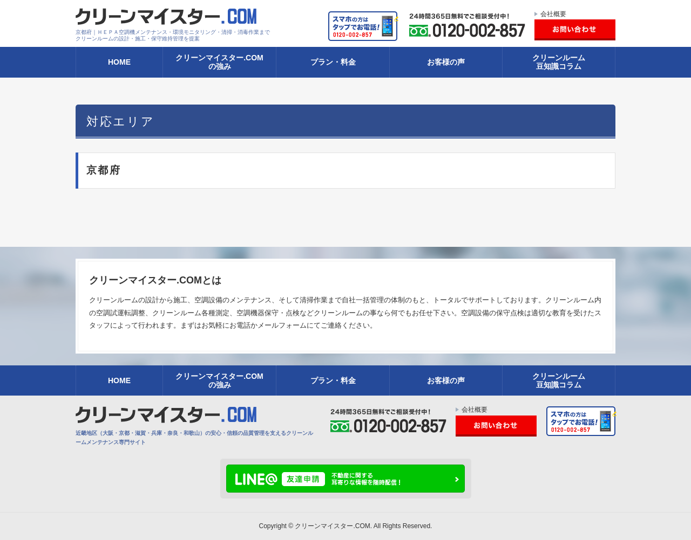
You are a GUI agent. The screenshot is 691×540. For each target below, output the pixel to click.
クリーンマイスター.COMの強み (219, 62)
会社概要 (553, 14)
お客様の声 (446, 62)
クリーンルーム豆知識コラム (558, 62)
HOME (119, 62)
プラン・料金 (333, 62)
